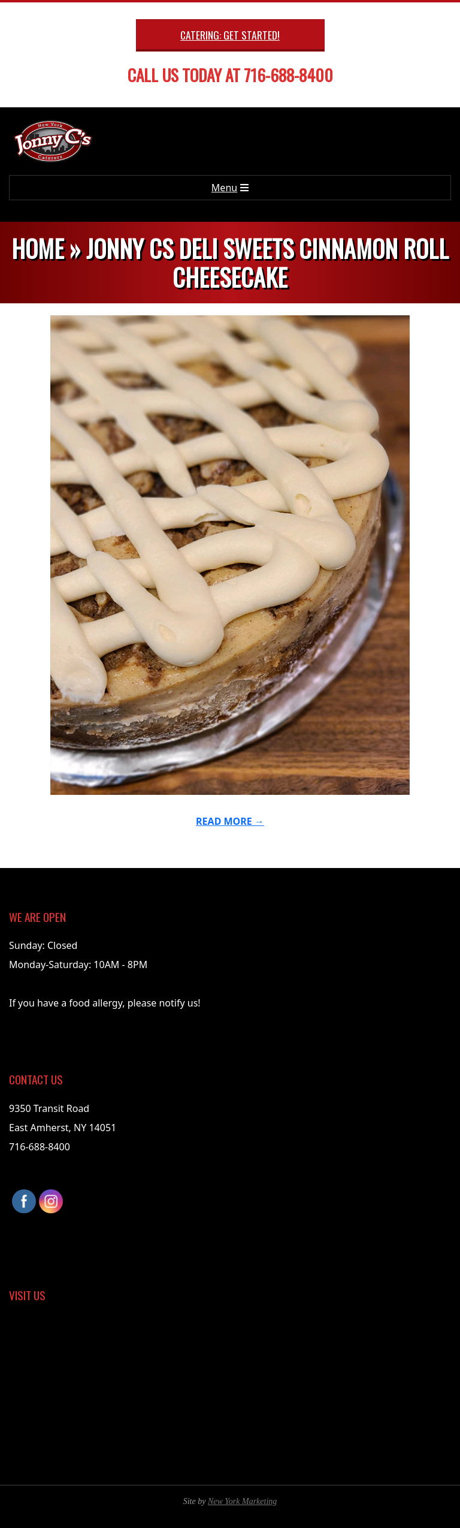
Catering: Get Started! (230, 35)
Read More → (230, 821)
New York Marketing (242, 1501)
